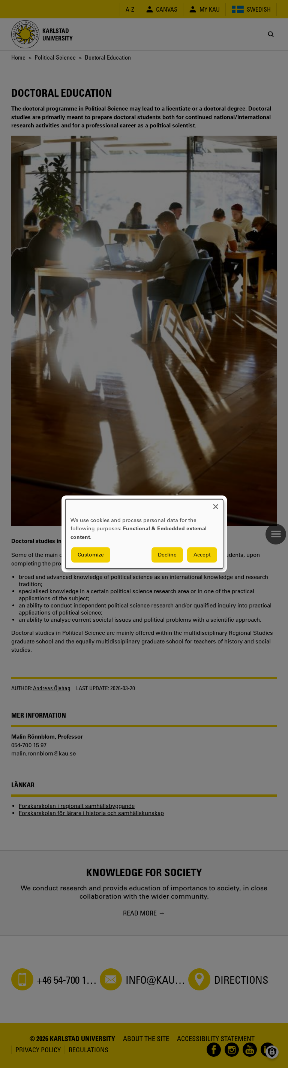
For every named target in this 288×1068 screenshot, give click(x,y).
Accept (202, 555)
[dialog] (144, 533)
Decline (167, 555)
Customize (91, 555)
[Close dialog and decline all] (215, 504)
